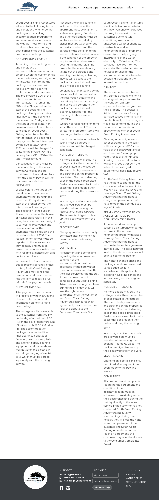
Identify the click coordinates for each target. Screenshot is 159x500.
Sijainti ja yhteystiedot (76, 480)
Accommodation (112, 7)
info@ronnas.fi (72, 474)
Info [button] (130, 7)
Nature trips (91, 7)
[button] (140, 7)
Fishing (130, 474)
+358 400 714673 (74, 477)
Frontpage (133, 470)
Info (128, 485)
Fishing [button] (73, 7)
